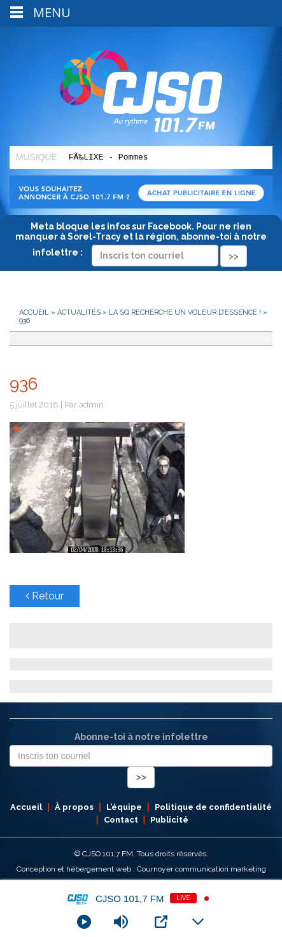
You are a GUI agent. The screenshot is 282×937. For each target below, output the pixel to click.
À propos (74, 807)
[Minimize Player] (198, 922)
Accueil (34, 312)
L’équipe (124, 807)
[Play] (84, 922)
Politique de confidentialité (213, 807)
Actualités (79, 312)
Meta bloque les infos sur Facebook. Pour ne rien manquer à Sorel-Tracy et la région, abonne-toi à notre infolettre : (141, 241)
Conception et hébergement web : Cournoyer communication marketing (141, 869)
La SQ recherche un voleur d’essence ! (185, 312)
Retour (44, 596)
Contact (121, 819)
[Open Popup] (161, 922)
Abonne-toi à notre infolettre (141, 737)
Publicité (169, 819)
